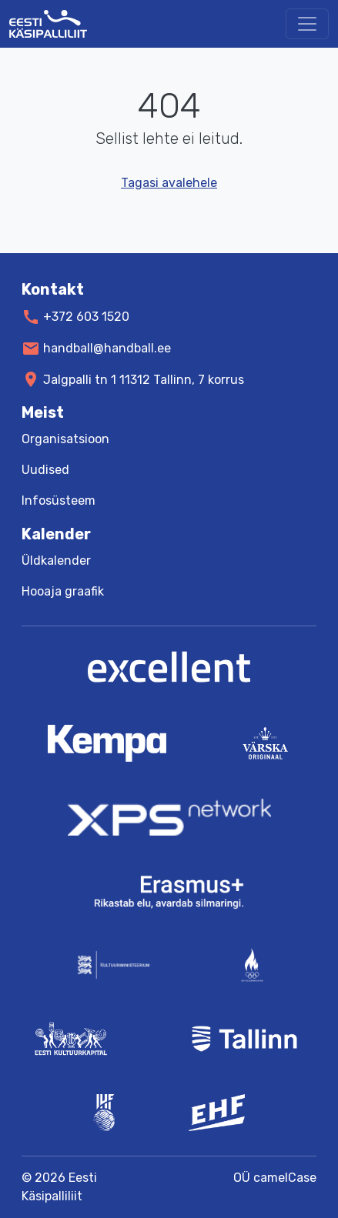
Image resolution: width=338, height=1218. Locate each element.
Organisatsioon (65, 439)
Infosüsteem (58, 500)
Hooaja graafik (63, 591)
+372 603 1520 (86, 316)
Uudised (45, 469)
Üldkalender (56, 560)
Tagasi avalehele (169, 182)
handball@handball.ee (107, 348)
